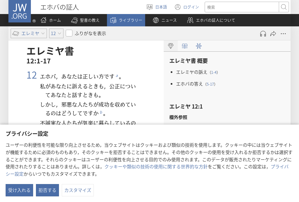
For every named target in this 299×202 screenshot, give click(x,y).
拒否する (47, 190)
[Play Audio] (263, 34)
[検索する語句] (242, 7)
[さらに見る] (283, 34)
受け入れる (19, 190)
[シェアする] (273, 34)
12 (31, 74)
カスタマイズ (77, 190)
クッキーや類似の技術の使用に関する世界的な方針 (156, 166)
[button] (85, 20)
